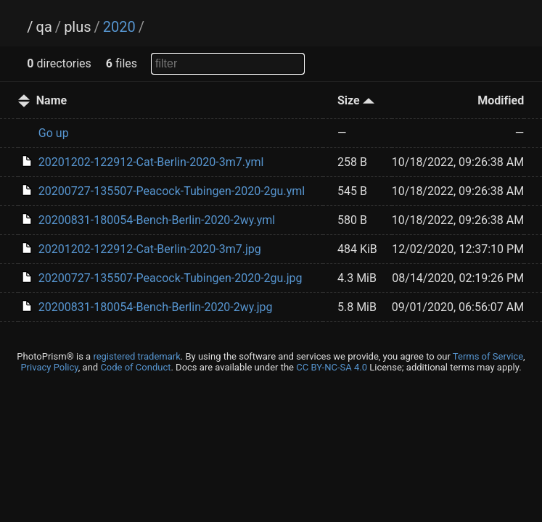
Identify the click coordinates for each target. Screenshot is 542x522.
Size (355, 100)
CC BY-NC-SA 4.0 (331, 367)
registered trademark (136, 356)
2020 (119, 27)
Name (51, 100)
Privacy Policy (49, 367)
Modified (500, 100)
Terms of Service (488, 356)
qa (44, 27)
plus (77, 27)
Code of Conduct (135, 367)
